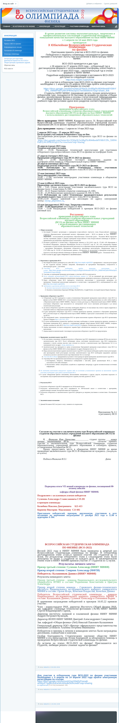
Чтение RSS (116, 26)
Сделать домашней (110, 4)
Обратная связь (9, 65)
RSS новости (8, 69)
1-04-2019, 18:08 (55, 704)
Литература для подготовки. (13, 59)
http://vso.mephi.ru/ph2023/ (84, 262)
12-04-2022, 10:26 (55, 689)
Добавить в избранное (94, 4)
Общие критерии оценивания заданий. (17, 62)
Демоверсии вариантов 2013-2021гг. (16, 60)
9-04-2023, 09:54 (55, 667)
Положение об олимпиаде (13, 50)
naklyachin (46, 667)
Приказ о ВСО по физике (12, 44)
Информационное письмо (13, 47)
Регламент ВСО (9, 40)
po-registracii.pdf (42, 685)
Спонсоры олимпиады (11, 54)
